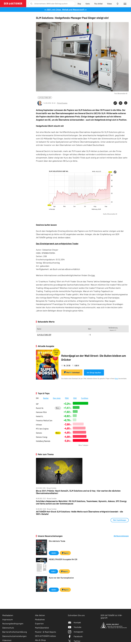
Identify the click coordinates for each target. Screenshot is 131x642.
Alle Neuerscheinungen (121, 536)
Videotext (6, 640)
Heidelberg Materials (43, 441)
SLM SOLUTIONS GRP (44, 97)
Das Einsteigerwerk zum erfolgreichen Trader (57, 243)
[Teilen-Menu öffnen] (115, 103)
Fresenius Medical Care (44, 420)
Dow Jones (57, 398)
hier (93, 275)
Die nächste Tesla (57, 541)
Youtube (74, 627)
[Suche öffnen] (31, 3)
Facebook (75, 636)
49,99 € (53, 553)
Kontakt (74, 622)
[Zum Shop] (79, 3)
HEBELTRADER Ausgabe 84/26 (63, 559)
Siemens (39, 433)
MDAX (67, 398)
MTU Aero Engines (42, 428)
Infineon (39, 424)
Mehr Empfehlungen (119, 520)
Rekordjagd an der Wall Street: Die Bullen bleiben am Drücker (93, 357)
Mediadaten (7, 615)
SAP (37, 404)
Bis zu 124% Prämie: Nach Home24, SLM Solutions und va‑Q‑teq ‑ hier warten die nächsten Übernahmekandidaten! (78, 492)
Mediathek (40, 619)
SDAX (75, 398)
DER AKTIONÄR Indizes (45, 636)
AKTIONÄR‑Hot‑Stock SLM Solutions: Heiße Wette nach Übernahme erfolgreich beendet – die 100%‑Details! (79, 512)
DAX (37, 398)
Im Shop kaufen (94, 372)
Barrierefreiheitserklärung (14, 632)
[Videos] (109, 3)
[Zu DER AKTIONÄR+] (98, 3)
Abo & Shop (40, 640)
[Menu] (125, 3)
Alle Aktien (40, 615)
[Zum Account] (87, 3)
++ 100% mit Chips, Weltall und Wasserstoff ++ (65, 9)
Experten (39, 623)
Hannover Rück (41, 412)
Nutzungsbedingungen (12, 623)
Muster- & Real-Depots (45, 632)
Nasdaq (46, 398)
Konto (116, 378)
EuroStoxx (84, 398)
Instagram (75, 631)
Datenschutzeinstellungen (14, 636)
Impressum (7, 619)
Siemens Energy (41, 437)
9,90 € (53, 571)
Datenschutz (8, 627)
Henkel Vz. (39, 416)
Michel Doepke (62, 103)
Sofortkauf (72, 372)
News (58, 408)
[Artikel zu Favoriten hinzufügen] (125, 102)
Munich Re (39, 408)
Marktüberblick (42, 627)
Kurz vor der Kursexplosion (61, 577)
